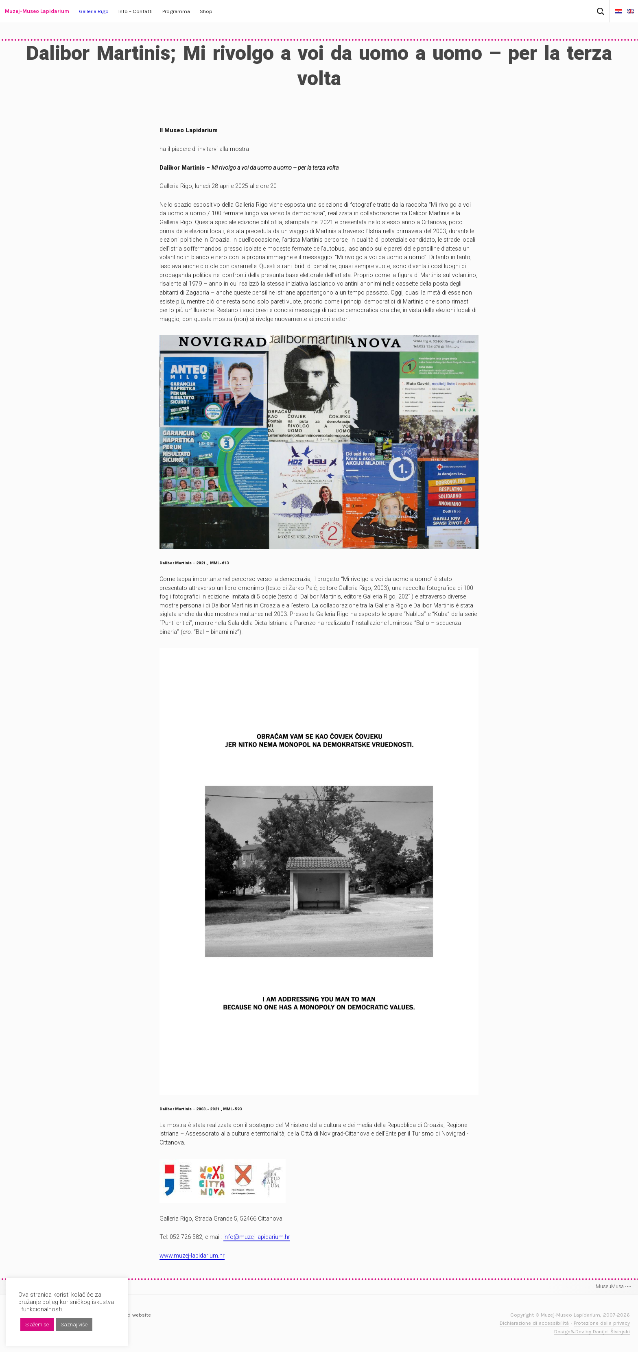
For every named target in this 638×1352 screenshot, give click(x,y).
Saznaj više (74, 1324)
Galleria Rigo (94, 11)
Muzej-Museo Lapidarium (37, 11)
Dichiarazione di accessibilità (534, 1323)
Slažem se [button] (37, 1324)
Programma (176, 11)
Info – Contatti (135, 11)
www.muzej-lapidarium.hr (192, 1255)
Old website (136, 1315)
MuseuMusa (613, 1286)
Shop (206, 11)
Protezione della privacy (602, 1323)
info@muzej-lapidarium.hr (256, 1237)
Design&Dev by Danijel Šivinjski (592, 1331)
